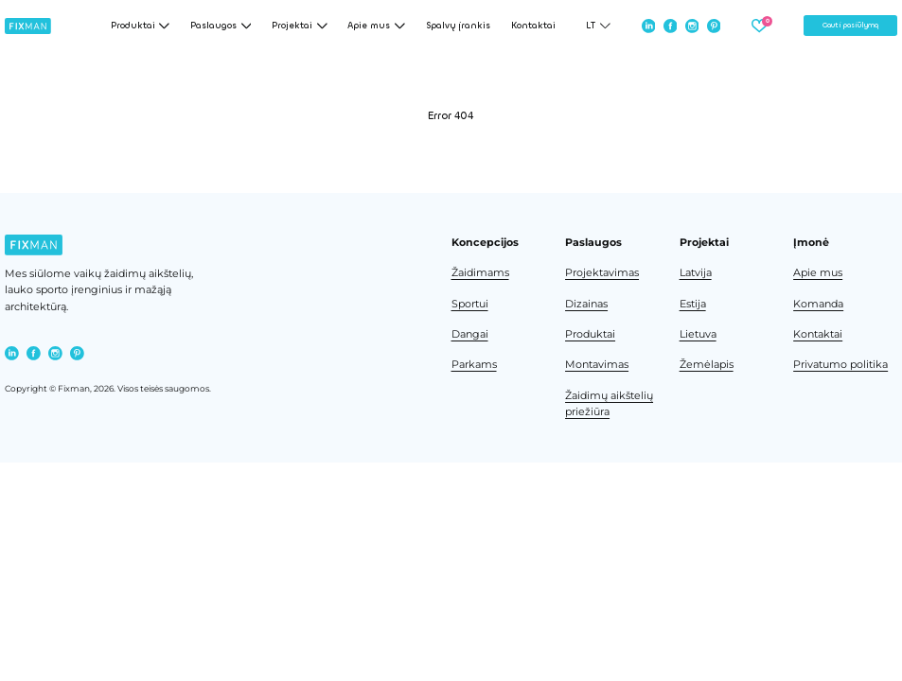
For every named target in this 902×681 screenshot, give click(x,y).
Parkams (474, 364)
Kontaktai (533, 26)
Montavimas (596, 364)
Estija (693, 304)
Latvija (696, 273)
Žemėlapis (707, 364)
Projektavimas (602, 273)
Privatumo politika (840, 364)
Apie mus (817, 273)
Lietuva (698, 334)
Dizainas (586, 304)
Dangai (469, 334)
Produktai (590, 334)
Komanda (818, 304)
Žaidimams (480, 273)
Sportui (469, 304)
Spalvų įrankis (458, 26)
